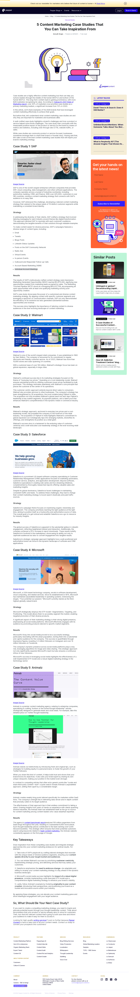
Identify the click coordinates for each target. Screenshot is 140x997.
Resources (76, 10)
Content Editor (41, 947)
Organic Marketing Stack (21, 947)
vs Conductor (110, 944)
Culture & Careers (19, 965)
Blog (51, 16)
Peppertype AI (41, 941)
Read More (101, 3)
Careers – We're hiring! (21, 982)
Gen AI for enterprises (21, 944)
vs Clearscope (111, 941)
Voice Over (63, 959)
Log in (119, 11)
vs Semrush (110, 956)
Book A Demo (131, 10)
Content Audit (41, 950)
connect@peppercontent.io (80, 982)
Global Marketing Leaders (91, 944)
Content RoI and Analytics (45, 953)
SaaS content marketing (50, 831)
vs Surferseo (110, 959)
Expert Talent (18, 950)
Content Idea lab (42, 944)
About (15, 979)
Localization (64, 947)
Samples (86, 947)
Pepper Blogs (56, 10)
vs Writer (109, 963)
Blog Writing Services (67, 941)
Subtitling (63, 956)
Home (47, 16)
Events (66, 10)
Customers (17, 962)
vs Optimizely (110, 953)
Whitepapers (64, 950)
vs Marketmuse (111, 950)
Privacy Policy (115, 211)
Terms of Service (103, 211)
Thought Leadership (66, 953)
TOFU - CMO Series (89, 950)
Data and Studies (70, 20)
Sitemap (71, 993)
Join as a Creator (20, 986)
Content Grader (42, 956)
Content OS (17, 953)
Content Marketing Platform (22, 941)
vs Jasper (109, 947)
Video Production (65, 944)
